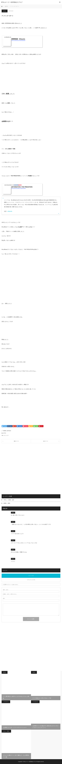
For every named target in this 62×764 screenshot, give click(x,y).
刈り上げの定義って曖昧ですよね (19, 552)
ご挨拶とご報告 (6, 503)
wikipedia (10, 211)
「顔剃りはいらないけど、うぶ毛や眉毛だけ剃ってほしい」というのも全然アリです (31, 524)
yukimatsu (9, 430)
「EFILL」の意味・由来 (8, 499)
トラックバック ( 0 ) (31, 579)
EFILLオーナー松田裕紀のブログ (29, 761)
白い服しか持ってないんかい (18, 515)
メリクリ (13, 561)
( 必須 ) (5, 589)
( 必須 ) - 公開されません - (10, 594)
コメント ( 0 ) (31, 575)
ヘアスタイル (6, 701)
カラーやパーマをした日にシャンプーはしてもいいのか (24, 543)
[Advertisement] (31, 457)
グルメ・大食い (6, 731)
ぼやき (4, 10)
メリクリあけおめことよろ (17, 533)
